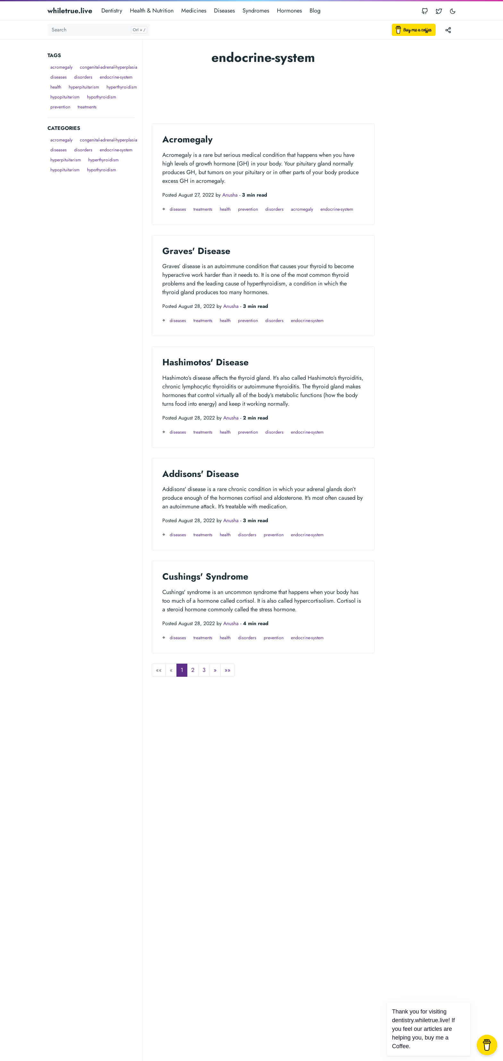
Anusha (230, 195)
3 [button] (204, 670)
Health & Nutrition (152, 10)
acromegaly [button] (61, 67)
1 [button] (182, 670)
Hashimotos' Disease (205, 362)
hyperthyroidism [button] (122, 87)
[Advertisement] (94, 271)
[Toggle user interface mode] (452, 11)
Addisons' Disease (200, 473)
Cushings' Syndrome (205, 576)
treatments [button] (87, 107)
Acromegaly (187, 139)
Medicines (193, 10)
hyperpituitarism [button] (84, 87)
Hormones (289, 10)
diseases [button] (58, 77)
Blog (315, 10)
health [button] (55, 87)
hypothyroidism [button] (101, 97)
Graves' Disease (196, 251)
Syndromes (256, 10)
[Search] (98, 30)
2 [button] (192, 670)
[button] (215, 670)
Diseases (224, 10)
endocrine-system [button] (116, 77)
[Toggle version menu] (448, 30)
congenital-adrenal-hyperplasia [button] (108, 67)
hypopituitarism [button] (65, 97)
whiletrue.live (69, 10)
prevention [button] (60, 107)
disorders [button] (83, 77)
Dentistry (111, 10)
